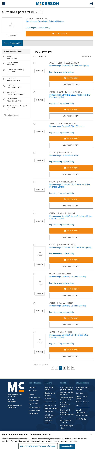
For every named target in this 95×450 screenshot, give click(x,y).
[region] (47, 440)
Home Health (33, 391)
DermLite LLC (12, 64)
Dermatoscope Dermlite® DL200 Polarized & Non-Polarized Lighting (69, 96)
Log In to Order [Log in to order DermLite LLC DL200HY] (71, 110)
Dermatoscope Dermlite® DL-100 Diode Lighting (69, 65)
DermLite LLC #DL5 (65, 153)
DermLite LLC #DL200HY (73, 92)
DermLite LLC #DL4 (70, 123)
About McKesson (82, 383)
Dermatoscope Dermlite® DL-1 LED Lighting (67, 276)
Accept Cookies (67, 446)
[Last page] (73, 368)
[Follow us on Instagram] (79, 419)
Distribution (48, 399)
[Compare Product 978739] (34, 274)
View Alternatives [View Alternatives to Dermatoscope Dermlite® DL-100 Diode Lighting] (71, 85)
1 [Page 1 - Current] (61, 368)
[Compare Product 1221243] (34, 153)
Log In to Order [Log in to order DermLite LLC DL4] (71, 139)
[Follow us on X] (82, 419)
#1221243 (52, 153)
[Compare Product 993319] (34, 123)
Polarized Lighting (14, 100)
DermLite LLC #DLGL (42, 19)
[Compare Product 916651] (34, 63)
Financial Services (50, 405)
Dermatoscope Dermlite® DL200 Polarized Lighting (70, 247)
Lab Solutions (49, 412)
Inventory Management (51, 408)
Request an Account (82, 415)
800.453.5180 (12, 407)
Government (32, 387)
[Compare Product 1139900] (34, 182)
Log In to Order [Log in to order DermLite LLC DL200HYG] (71, 199)
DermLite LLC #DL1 (64, 274)
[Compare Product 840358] (34, 332)
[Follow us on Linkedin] (85, 419)
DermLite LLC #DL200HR (67, 245)
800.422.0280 (12, 402)
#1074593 (52, 245)
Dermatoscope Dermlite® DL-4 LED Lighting (67, 305)
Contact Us (79, 393)
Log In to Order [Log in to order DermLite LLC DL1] (71, 289)
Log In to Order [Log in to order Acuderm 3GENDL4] (71, 318)
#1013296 (52, 303)
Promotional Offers (34, 410)
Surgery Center (33, 414)
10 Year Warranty (13, 79)
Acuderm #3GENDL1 (65, 332)
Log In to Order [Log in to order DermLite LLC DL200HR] (71, 260)
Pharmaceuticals (34, 401)
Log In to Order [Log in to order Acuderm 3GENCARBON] (71, 231)
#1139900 (52, 182)
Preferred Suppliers (34, 407)
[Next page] (68, 368)
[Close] (91, 434)
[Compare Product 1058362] (34, 92)
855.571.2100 (12, 396)
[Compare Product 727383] (34, 213)
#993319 (52, 123)
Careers (78, 405)
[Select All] (34, 56)
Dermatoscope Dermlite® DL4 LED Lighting (67, 126)
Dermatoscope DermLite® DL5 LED (63, 155)
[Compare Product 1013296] (34, 303)
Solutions (48, 383)
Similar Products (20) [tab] (12, 43)
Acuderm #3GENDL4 (66, 303)
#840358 (52, 332)
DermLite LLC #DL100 (71, 63)
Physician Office (33, 404)
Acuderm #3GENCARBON (66, 213)
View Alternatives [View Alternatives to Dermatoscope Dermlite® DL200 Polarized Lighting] (71, 266)
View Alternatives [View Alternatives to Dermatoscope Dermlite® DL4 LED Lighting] (71, 145)
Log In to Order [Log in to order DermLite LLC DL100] (71, 78)
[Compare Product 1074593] (34, 245)
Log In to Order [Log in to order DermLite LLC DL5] (71, 168)
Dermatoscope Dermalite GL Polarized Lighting (45, 21)
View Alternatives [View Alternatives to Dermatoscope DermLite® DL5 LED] (71, 174)
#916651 (52, 63)
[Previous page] (56, 368)
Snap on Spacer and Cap (16, 93)
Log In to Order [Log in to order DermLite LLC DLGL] (59, 34)
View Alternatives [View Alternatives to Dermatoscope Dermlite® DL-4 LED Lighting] (71, 325)
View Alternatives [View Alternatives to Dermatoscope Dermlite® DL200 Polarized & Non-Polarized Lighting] (71, 116)
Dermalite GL (12, 57)
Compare (12, 35)
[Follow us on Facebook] (76, 419)
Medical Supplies (35, 383)
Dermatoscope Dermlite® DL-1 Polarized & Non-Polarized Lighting (69, 336)
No (15, 72)
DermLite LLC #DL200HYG (67, 182)
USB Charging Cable (14, 86)
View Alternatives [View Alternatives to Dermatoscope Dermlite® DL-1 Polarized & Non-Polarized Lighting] (71, 356)
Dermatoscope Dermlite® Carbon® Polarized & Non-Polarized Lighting (71, 217)
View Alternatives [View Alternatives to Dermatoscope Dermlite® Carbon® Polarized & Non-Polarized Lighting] (71, 237)
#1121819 (29, 19)
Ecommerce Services (51, 402)
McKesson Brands (34, 397)
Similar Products (43, 52)
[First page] (52, 368)
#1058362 (52, 92)
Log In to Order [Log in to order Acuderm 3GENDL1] (71, 350)
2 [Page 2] (64, 368)
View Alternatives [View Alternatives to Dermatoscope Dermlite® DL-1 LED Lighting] (71, 296)
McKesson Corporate (82, 402)
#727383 (52, 213)
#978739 (52, 274)
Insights (63, 383)
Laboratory (32, 394)
